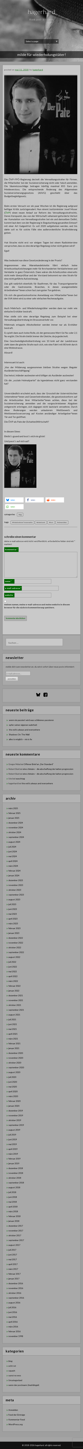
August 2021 (14, 1014)
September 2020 (16, 1067)
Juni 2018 (12, 1197)
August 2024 (14, 842)
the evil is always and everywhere (24, 729)
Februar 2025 (14, 813)
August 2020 (14, 1072)
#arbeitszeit (41, 522)
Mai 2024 (12, 856)
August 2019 (14, 1130)
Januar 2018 (13, 1221)
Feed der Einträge (16, 1414)
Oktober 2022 (14, 947)
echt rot (12, 1366)
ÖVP (7, 212)
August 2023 (14, 899)
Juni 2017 (12, 1254)
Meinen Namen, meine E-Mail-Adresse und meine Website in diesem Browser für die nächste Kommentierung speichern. (37, 606)
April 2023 (13, 918)
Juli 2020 (12, 1077)
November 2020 (15, 1058)
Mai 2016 (12, 1317)
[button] (14, 500)
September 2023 (16, 894)
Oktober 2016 (14, 1293)
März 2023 (13, 923)
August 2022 (14, 957)
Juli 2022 (12, 962)
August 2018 (14, 1187)
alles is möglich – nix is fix (20, 739)
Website (9, 595)
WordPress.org (15, 1424)
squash (11, 1370)
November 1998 (15, 1336)
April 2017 (13, 1264)
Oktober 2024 (14, 832)
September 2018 (16, 1182)
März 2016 (13, 1326)
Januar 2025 (13, 818)
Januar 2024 (13, 875)
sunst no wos (14, 1375)
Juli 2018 (12, 1192)
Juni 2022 (12, 966)
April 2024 (13, 861)
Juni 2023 (12, 909)
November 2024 (15, 827)
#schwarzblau (62, 522)
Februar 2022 (14, 986)
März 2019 (13, 1154)
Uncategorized (15, 1380)
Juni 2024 (12, 851)
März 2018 (13, 1211)
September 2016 (16, 1297)
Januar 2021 (13, 1048)
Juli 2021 (12, 1019)
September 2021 (16, 1010)
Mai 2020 (12, 1086)
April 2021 (13, 1034)
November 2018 (15, 1173)
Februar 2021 (14, 1043)
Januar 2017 (13, 1278)
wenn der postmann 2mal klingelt (23, 1385)
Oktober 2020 (14, 1062)
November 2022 (15, 942)
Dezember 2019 (15, 1110)
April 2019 (13, 1149)
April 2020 (13, 1091)
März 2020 (13, 1096)
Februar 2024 (14, 870)
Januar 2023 (13, 933)
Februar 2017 (14, 1273)
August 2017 (14, 1245)
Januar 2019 (13, 1163)
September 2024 (16, 837)
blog (20, 514)
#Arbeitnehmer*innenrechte (22, 522)
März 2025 (13, 808)
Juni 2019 (12, 1139)
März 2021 (13, 1038)
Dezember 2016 (15, 1283)
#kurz (51, 522)
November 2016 (15, 1288)
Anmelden (13, 1410)
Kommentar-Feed (16, 1419)
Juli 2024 (12, 846)
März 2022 (13, 981)
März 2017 (13, 1269)
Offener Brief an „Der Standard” (38, 764)
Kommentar (11, 549)
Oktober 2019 (14, 1120)
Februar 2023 (14, 928)
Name (8, 581)
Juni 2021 (12, 1024)
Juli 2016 (12, 1307)
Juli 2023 (12, 904)
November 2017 (15, 1230)
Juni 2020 (12, 1082)
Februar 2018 (14, 1216)
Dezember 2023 (15, 880)
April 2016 (13, 1321)
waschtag (20, 778)
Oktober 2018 (14, 1178)
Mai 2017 (12, 1259)
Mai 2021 (12, 1029)
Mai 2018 (12, 1202)
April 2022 (13, 976)
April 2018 (13, 1206)
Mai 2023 (12, 914)
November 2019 (15, 1115)
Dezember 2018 (15, 1168)
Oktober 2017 (14, 1235)
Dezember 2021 (15, 995)
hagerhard (41, 11)
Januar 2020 (13, 1106)
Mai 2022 (12, 971)
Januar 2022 (13, 990)
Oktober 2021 (14, 1005)
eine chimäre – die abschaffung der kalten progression (48, 769)
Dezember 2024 (15, 822)
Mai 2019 (12, 1144)
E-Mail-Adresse (13, 588)
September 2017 (16, 1240)
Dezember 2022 (15, 938)
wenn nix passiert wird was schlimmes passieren (31, 720)
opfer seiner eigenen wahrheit (23, 725)
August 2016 (14, 1302)
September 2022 (16, 952)
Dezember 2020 (15, 1053)
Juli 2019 (12, 1134)
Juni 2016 (12, 1312)
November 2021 (15, 1000)
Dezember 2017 (15, 1225)
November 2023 (15, 885)
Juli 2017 (12, 1249)
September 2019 (16, 1125)
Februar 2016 (14, 1331)
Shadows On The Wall (19, 734)
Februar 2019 (14, 1158)
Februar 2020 (14, 1101)
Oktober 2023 (14, 890)
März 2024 (13, 866)
